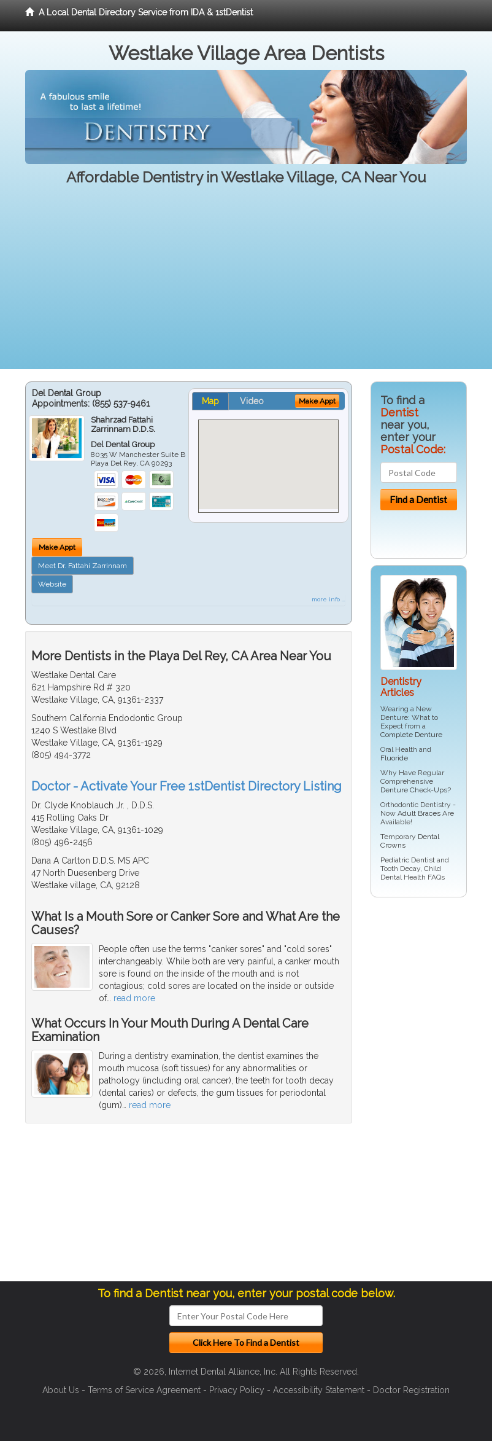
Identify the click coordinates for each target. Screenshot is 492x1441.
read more (134, 998)
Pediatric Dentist (407, 860)
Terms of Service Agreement (144, 1390)
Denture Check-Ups (413, 790)
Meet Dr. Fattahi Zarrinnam (82, 565)
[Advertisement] (246, 283)
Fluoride (394, 758)
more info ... (328, 599)
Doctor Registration (411, 1390)
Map (210, 401)
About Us (60, 1390)
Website (52, 584)
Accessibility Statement (318, 1390)
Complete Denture (411, 734)
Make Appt (57, 547)
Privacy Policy (236, 1390)
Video (252, 401)
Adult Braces (419, 813)
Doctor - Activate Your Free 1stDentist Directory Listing (186, 786)
